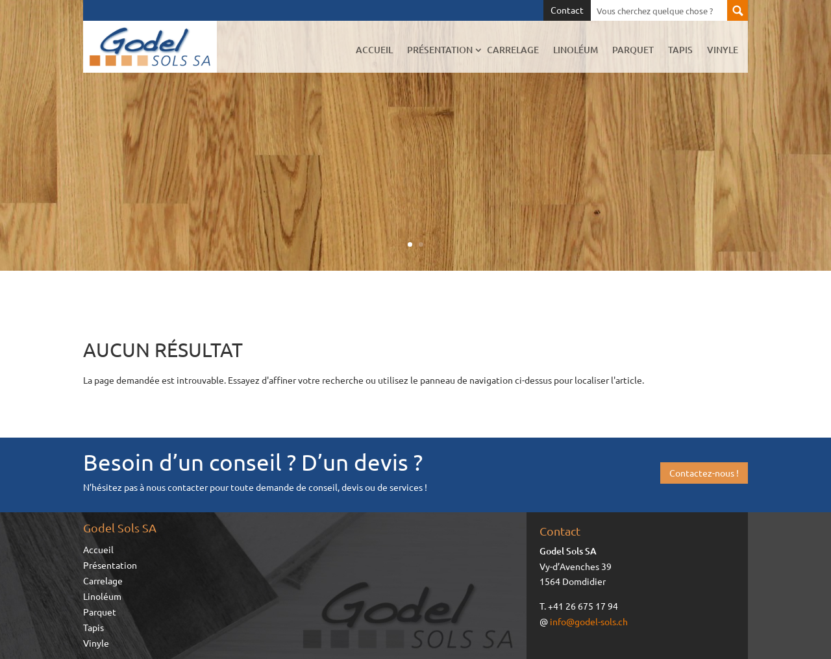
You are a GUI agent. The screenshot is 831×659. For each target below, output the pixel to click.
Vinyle (722, 50)
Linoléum (575, 50)
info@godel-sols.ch (589, 621)
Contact (567, 10)
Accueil (374, 50)
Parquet (633, 50)
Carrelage (513, 50)
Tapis (680, 50)
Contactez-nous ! (704, 473)
